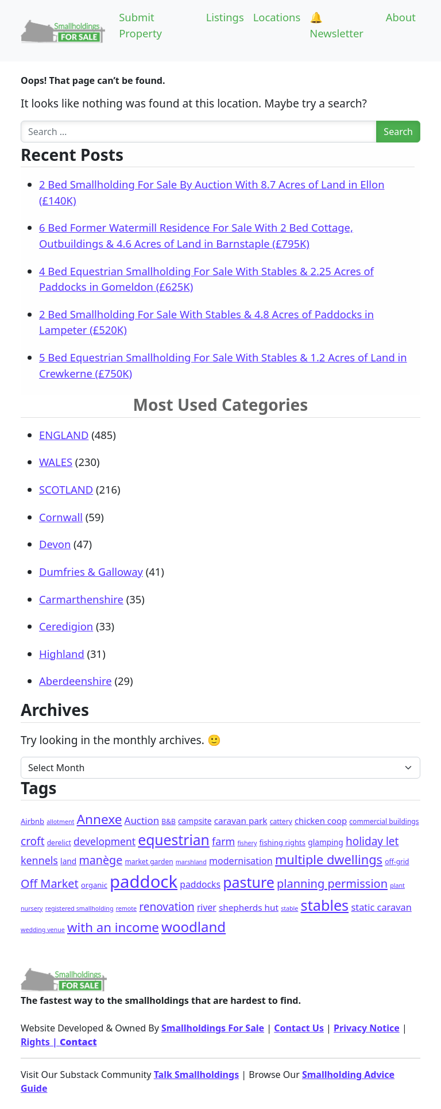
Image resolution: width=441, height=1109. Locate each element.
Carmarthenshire (81, 599)
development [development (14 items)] (105, 841)
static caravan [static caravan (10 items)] (381, 907)
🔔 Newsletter (336, 25)
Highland (61, 653)
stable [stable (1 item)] (289, 908)
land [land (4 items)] (68, 861)
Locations (277, 17)
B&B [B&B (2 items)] (168, 821)
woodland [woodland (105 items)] (193, 926)
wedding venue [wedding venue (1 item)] (43, 930)
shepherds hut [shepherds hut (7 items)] (248, 907)
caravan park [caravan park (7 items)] (241, 820)
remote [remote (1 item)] (126, 908)
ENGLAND (63, 435)
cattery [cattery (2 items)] (281, 821)
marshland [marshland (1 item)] (191, 862)
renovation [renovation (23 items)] (166, 906)
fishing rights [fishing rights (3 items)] (282, 842)
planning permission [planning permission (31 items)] (332, 883)
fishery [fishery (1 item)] (247, 843)
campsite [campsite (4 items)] (194, 820)
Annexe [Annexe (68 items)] (99, 819)
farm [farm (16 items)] (223, 841)
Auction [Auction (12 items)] (142, 820)
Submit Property (140, 25)
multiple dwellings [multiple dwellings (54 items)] (328, 859)
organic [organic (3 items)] (94, 885)
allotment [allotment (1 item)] (60, 822)
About (401, 17)
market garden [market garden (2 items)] (149, 862)
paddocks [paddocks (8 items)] (200, 884)
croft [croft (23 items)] (33, 841)
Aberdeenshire (75, 680)
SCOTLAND (66, 489)
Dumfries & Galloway (91, 571)
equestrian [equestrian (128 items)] (174, 839)
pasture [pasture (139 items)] (248, 882)
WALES (55, 462)
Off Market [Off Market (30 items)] (50, 883)
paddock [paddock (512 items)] (143, 881)
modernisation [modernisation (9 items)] (241, 860)
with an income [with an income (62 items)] (113, 927)
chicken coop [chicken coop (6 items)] (321, 820)
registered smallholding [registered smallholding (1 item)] (79, 908)
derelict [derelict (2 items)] (59, 843)
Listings (225, 17)
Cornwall (61, 517)
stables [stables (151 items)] (325, 905)
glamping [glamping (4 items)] (325, 842)
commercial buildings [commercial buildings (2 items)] (384, 821)
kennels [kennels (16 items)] (39, 860)
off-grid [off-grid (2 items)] (397, 862)
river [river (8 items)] (206, 907)
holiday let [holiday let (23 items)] (372, 841)
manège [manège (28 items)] (100, 860)
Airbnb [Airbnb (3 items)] (32, 821)
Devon (55, 544)
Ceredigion (66, 626)
